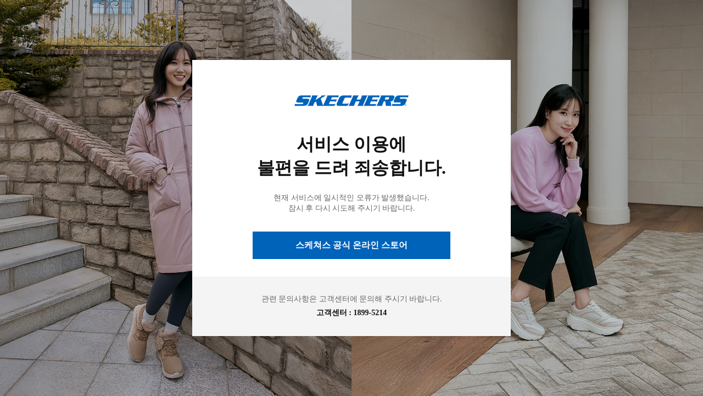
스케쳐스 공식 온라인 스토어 (351, 245)
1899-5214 (370, 313)
